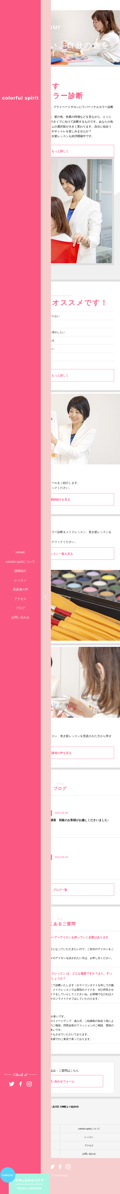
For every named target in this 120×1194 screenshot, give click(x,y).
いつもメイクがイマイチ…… (29, 333)
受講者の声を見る (60, 762)
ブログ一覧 (60, 899)
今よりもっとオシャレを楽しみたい (33, 358)
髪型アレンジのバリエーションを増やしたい (38, 342)
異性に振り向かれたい (25, 366)
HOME (20, 552)
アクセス (20, 598)
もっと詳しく (60, 151)
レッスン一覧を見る (60, 563)
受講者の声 (20, 589)
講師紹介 (20, 571)
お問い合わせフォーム (60, 1081)
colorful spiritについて (20, 561)
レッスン (20, 580)
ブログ (20, 608)
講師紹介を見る (60, 509)
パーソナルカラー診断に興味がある (33, 350)
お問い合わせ (20, 617)
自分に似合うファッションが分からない (36, 325)
